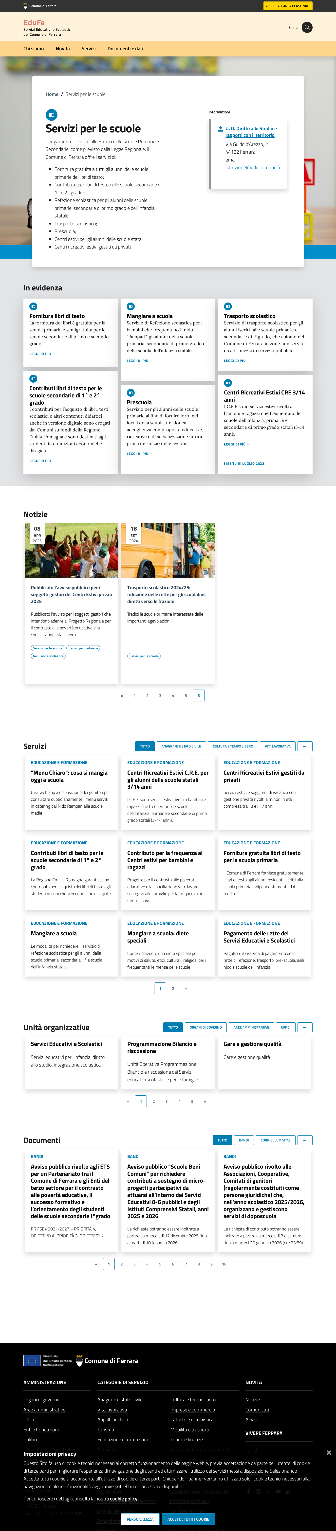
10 (224, 1264)
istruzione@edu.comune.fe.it (255, 167)
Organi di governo (41, 1399)
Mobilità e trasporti (189, 1429)
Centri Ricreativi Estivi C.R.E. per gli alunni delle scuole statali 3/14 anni (168, 779)
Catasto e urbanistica (192, 1419)
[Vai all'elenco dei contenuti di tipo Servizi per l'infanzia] (83, 648)
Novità (63, 48)
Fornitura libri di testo (57, 315)
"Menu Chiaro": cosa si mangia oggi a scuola (69, 776)
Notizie (252, 1399)
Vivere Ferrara (263, 1433)
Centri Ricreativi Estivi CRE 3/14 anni (264, 396)
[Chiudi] (329, 1451)
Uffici (28, 1419)
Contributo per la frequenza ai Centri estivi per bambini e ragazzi (165, 860)
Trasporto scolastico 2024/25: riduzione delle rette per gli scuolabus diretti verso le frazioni (166, 594)
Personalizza (140, 1519)
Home (52, 94)
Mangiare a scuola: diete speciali (158, 937)
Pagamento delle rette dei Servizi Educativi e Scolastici (259, 937)
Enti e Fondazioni (41, 1429)
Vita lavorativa (112, 1409)
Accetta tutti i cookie (188, 1519)
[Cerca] (307, 27)
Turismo (105, 1429)
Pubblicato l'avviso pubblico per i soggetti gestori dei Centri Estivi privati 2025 (71, 594)
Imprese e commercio (192, 1409)
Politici (30, 1439)
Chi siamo (33, 48)
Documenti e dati (125, 48)
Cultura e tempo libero (193, 1399)
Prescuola (139, 402)
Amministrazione (44, 1382)
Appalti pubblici (112, 1419)
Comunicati (257, 1409)
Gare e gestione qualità (252, 1043)
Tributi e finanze (186, 1439)
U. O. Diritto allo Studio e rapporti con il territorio (251, 132)
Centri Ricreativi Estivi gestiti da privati (264, 776)
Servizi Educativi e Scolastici (66, 1043)
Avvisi (251, 1419)
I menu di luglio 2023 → (246, 463)
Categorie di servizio (123, 1382)
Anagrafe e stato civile (120, 1399)
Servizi (89, 48)
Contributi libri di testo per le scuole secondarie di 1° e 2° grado (65, 395)
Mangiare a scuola (150, 315)
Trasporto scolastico (250, 315)
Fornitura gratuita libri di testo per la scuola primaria (262, 856)
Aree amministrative (44, 1409)
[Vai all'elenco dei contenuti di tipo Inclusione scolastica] (48, 656)
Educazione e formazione (123, 1439)
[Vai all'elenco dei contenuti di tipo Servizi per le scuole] (47, 648)
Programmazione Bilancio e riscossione (162, 1047)
